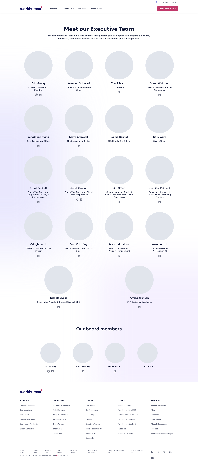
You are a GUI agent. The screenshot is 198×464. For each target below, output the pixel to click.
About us (68, 8)
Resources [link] (155, 400)
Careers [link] (165, 2)
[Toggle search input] (156, 2)
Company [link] (90, 400)
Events (82, 8)
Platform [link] (24, 400)
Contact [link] (174, 2)
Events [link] (121, 400)
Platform (54, 8)
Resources (97, 8)
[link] (31, 8)
